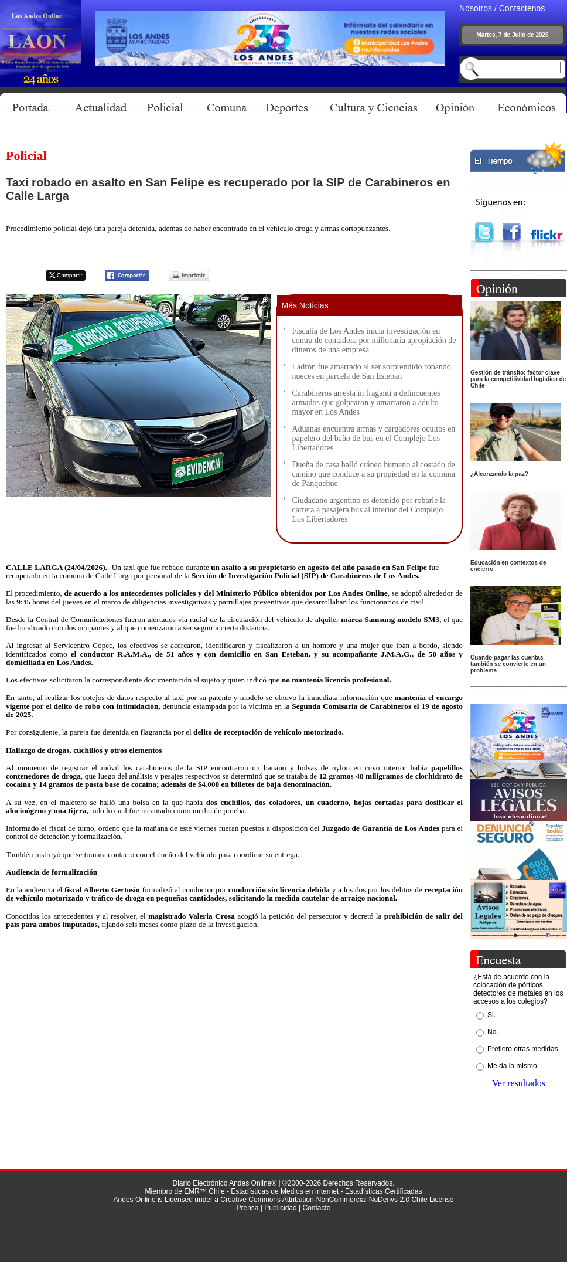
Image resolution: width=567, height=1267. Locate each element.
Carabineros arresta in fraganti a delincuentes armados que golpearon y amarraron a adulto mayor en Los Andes (366, 402)
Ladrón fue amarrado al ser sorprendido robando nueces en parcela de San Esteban (371, 371)
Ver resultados (518, 1083)
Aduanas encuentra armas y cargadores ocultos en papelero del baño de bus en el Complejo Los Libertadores (374, 438)
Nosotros (475, 8)
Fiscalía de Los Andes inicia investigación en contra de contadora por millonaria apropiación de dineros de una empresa (374, 340)
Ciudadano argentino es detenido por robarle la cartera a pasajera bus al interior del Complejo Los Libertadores (369, 510)
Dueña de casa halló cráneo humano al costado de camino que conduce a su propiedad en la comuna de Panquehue (373, 474)
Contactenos (522, 8)
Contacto (316, 1208)
